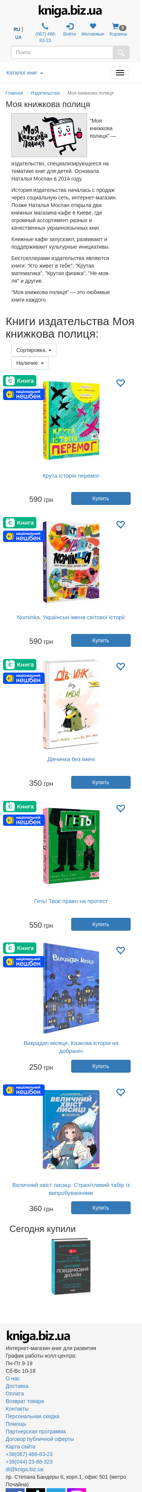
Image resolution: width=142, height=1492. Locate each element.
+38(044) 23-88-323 (29, 1462)
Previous (6, 1266)
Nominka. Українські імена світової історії (71, 617)
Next (135, 1266)
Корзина (118, 30)
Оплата (15, 1394)
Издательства (45, 93)
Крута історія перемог (71, 475)
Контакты (17, 1409)
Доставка (17, 1386)
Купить (100, 498)
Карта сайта (20, 1447)
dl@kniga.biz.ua (25, 1469)
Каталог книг (24, 73)
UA (18, 37)
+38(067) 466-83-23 (29, 1454)
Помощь (16, 1424)
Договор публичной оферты (40, 1439)
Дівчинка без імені (71, 759)
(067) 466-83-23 (45, 33)
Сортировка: (33, 350)
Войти (69, 30)
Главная (14, 93)
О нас (13, 1378)
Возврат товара (25, 1401)
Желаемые (92, 30)
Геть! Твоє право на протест (71, 901)
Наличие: (30, 363)
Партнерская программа (36, 1431)
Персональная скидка (32, 1416)
